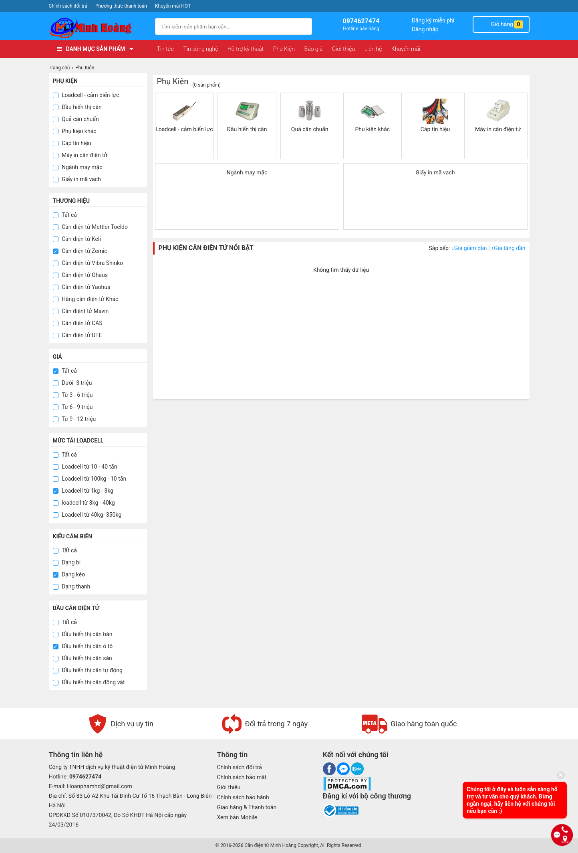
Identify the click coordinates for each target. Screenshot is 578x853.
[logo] (98, 28)
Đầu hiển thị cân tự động (88, 670)
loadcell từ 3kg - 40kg (84, 502)
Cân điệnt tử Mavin (81, 311)
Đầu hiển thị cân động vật (89, 682)
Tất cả (65, 215)
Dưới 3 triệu (72, 383)
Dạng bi (67, 562)
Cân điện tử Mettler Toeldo (90, 227)
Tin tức (165, 49)
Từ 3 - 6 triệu (73, 395)
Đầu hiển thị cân (77, 107)
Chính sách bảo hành (243, 797)
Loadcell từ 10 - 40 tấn (85, 466)
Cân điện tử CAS (78, 323)
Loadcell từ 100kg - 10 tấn (90, 478)
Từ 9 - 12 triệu (74, 419)
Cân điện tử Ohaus (80, 275)
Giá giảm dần (469, 248)
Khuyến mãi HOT (173, 6)
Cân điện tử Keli (77, 239)
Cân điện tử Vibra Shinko (88, 263)
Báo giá (313, 49)
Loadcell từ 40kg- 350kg (87, 514)
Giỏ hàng (500, 24)
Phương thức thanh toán (121, 6)
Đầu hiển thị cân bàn (83, 634)
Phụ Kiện (284, 49)
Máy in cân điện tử (80, 155)
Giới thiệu (343, 49)
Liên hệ (373, 49)
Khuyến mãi (405, 49)
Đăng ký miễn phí (433, 20)
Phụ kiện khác (75, 131)
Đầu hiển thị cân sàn (82, 658)
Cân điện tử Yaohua (82, 287)
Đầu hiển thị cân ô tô (83, 646)
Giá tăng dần (508, 248)
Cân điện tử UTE (77, 335)
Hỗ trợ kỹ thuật (246, 49)
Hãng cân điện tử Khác (86, 299)
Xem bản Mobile (237, 817)
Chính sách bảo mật (242, 777)
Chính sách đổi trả (68, 6)
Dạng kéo (69, 574)
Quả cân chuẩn (76, 119)
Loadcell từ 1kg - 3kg (83, 490)
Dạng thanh (72, 586)
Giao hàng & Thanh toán (247, 807)
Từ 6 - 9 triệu (73, 407)
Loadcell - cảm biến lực (86, 95)
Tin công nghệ (200, 49)
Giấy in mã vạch (77, 179)
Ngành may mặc (78, 167)
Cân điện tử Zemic (80, 251)
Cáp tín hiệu (72, 143)
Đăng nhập (425, 29)
